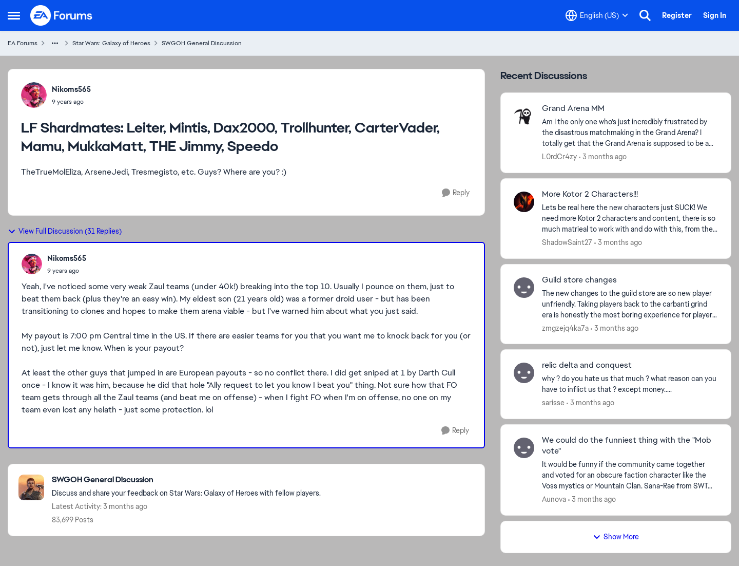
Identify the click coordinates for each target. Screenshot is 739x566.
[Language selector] (597, 15)
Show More (616, 536)
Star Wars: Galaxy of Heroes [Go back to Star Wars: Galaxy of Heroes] (111, 43)
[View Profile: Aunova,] (524, 448)
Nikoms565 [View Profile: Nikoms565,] (71, 89)
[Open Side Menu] (14, 15)
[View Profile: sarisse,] (524, 373)
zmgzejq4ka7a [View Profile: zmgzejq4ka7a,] (565, 327)
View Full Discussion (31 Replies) (65, 231)
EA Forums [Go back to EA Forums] (22, 43)
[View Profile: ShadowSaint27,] (524, 202)
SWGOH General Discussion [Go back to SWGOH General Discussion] (202, 43)
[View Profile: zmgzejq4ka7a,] (524, 287)
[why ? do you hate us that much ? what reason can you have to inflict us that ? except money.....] (630, 384)
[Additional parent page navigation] (55, 43)
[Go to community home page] (61, 15)
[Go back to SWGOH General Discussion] (186, 480)
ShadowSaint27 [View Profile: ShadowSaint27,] (567, 242)
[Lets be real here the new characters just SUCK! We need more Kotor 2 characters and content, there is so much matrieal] (630, 218)
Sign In (714, 15)
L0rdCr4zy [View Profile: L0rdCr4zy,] (559, 156)
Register (677, 15)
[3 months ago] (603, 157)
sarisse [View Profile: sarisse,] (553, 402)
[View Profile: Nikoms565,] (34, 95)
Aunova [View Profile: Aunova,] (554, 499)
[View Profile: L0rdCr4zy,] (524, 116)
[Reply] (456, 193)
